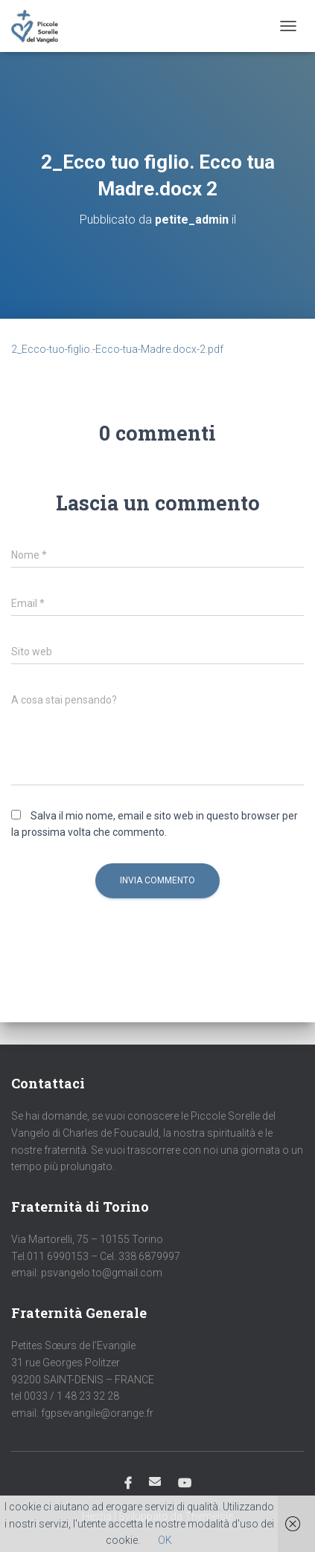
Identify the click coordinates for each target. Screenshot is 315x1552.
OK (165, 1540)
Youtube (185, 1484)
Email (154, 1481)
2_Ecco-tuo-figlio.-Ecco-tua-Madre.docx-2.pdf (117, 349)
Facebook (128, 1484)
